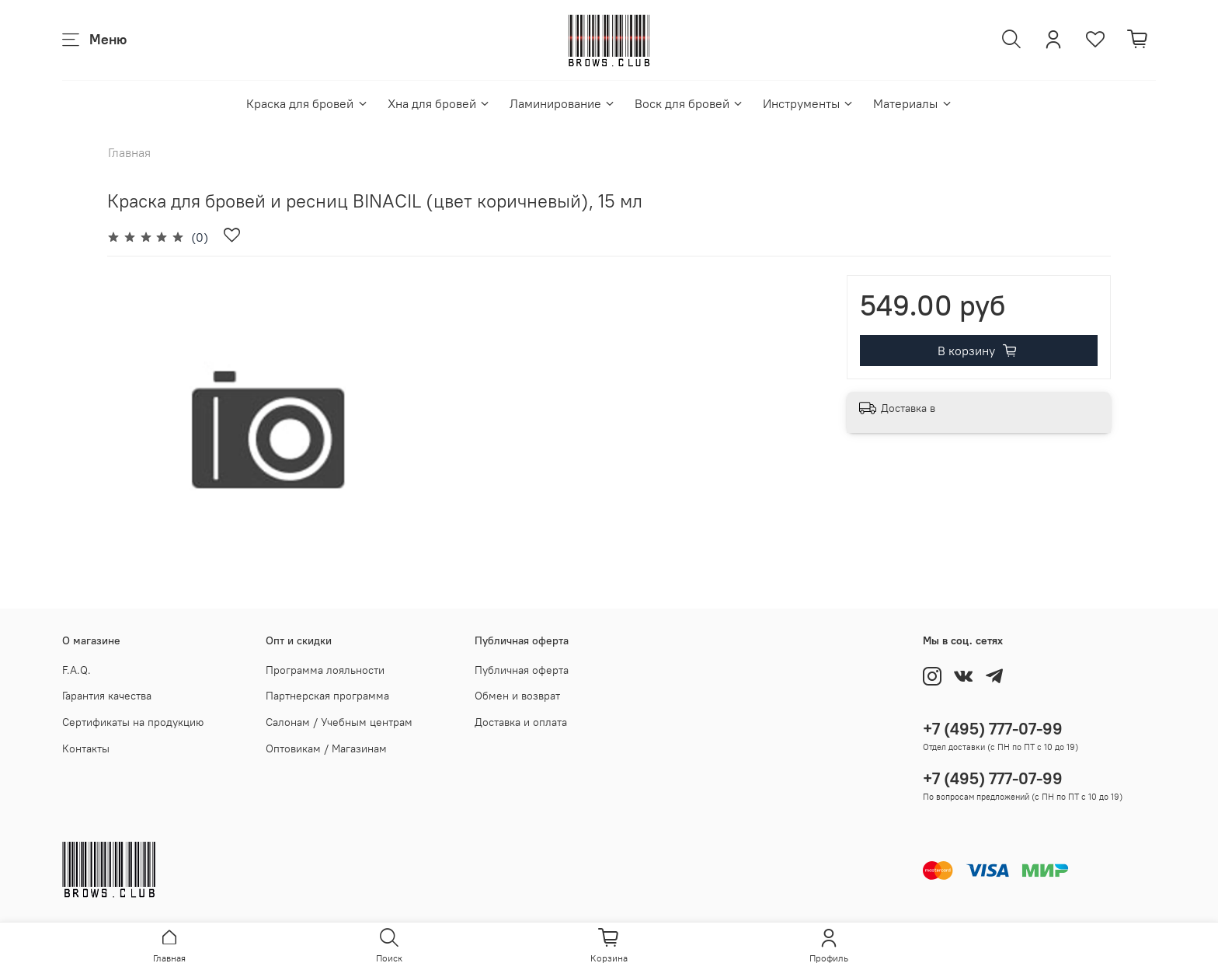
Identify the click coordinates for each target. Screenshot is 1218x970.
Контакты (86, 748)
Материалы (912, 103)
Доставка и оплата (521, 722)
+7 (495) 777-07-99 (993, 728)
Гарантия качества (106, 696)
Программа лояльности (325, 670)
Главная (129, 152)
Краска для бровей (307, 103)
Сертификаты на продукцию (133, 722)
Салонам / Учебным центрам (339, 722)
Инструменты (808, 103)
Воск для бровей (689, 103)
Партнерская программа (327, 696)
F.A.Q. (76, 670)
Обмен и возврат (517, 696)
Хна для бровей (439, 103)
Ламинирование (563, 103)
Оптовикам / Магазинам (326, 748)
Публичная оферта (522, 670)
